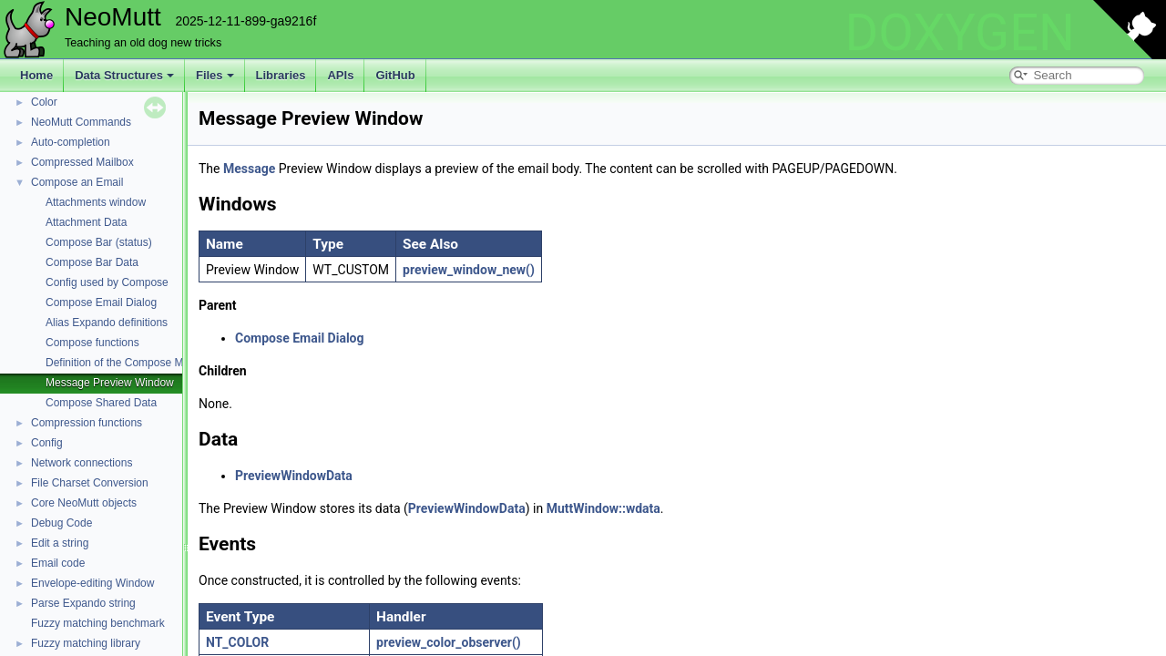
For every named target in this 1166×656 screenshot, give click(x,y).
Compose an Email (77, 182)
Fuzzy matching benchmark (98, 623)
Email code (58, 563)
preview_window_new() (469, 269)
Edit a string (59, 543)
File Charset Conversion (89, 483)
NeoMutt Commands (81, 122)
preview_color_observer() (448, 642)
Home (36, 75)
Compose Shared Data (101, 402)
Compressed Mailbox (82, 162)
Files (215, 75)
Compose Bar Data (92, 262)
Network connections (81, 462)
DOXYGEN (959, 33)
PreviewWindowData (294, 475)
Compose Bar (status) (99, 242)
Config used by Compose (107, 282)
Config (47, 442)
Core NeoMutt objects (84, 503)
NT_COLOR (237, 642)
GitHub (394, 75)
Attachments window (96, 202)
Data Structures (124, 75)
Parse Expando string (83, 603)
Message (249, 168)
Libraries (281, 75)
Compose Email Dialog (101, 302)
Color (44, 102)
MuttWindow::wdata (603, 508)
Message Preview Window (110, 382)
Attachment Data (86, 222)
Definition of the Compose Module (128, 362)
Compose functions (92, 342)
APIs (340, 75)
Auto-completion (70, 142)
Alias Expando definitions (107, 322)
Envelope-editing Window (92, 583)
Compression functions (86, 422)
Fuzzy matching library (85, 643)
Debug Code (61, 523)
